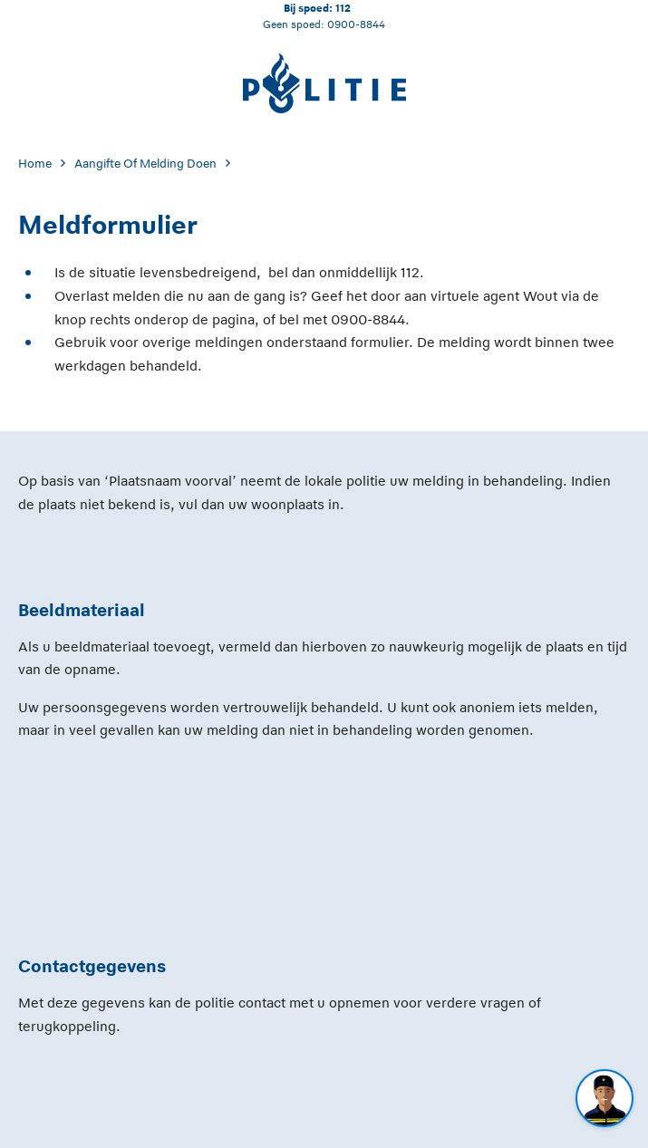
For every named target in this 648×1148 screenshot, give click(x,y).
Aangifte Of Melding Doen (145, 163)
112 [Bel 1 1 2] (343, 7)
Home (35, 163)
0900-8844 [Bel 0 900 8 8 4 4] (356, 24)
